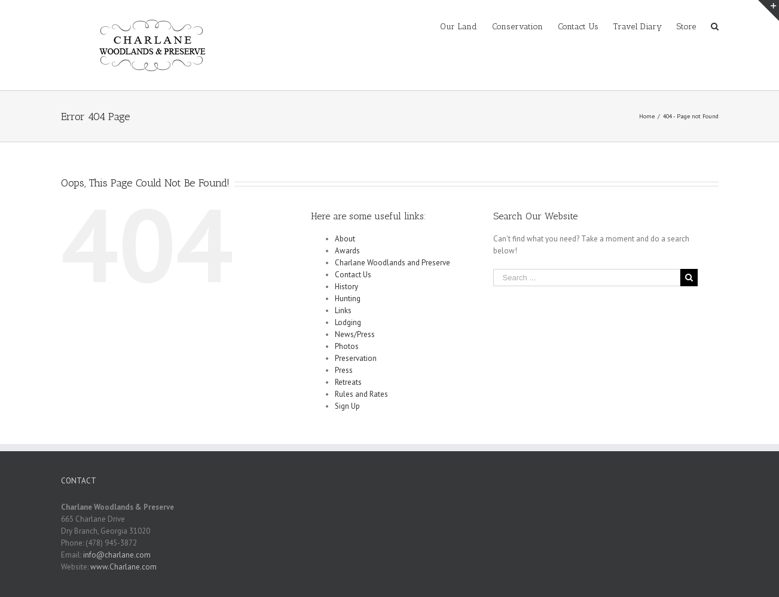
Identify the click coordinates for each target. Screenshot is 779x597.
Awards (347, 251)
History (346, 286)
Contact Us (353, 275)
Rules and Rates (361, 394)
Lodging (348, 322)
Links (343, 310)
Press (344, 370)
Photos (347, 346)
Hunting (348, 298)
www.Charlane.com (123, 567)
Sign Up (347, 406)
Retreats (348, 382)
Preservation (356, 358)
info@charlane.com (117, 555)
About (345, 239)
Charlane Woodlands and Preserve (392, 263)
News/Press (355, 334)
